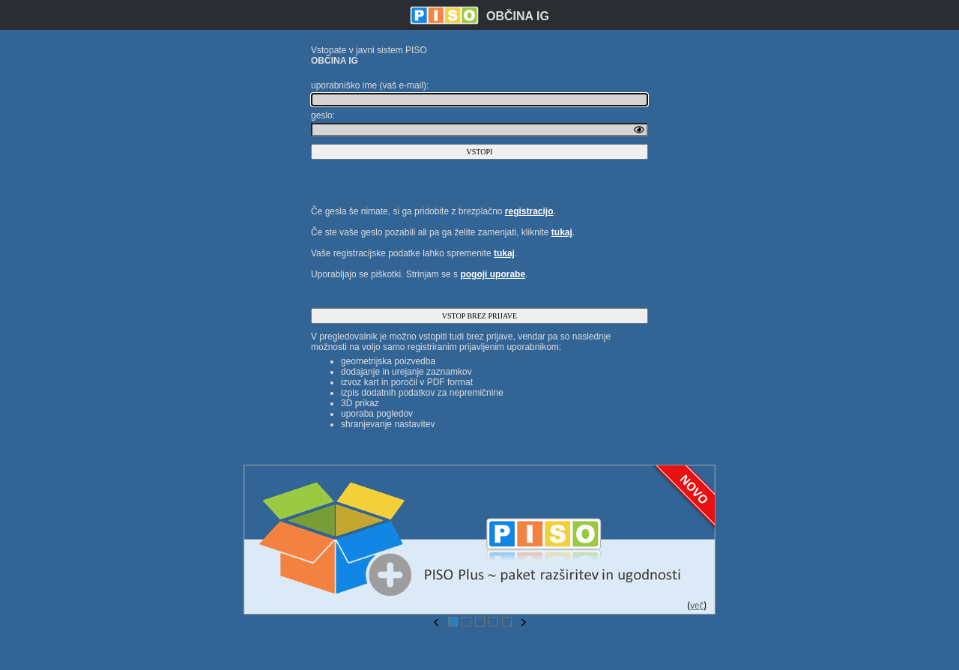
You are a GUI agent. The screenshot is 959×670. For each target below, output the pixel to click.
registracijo (529, 211)
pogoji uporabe (492, 274)
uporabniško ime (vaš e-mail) (368, 85)
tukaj (561, 232)
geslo (322, 115)
